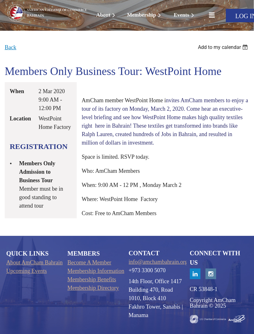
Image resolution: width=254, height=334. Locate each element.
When (17, 91)
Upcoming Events (26, 271)
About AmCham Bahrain (34, 262)
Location (20, 118)
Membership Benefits (91, 279)
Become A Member (89, 262)
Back (10, 47)
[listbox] (223, 47)
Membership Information (95, 271)
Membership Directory (93, 288)
